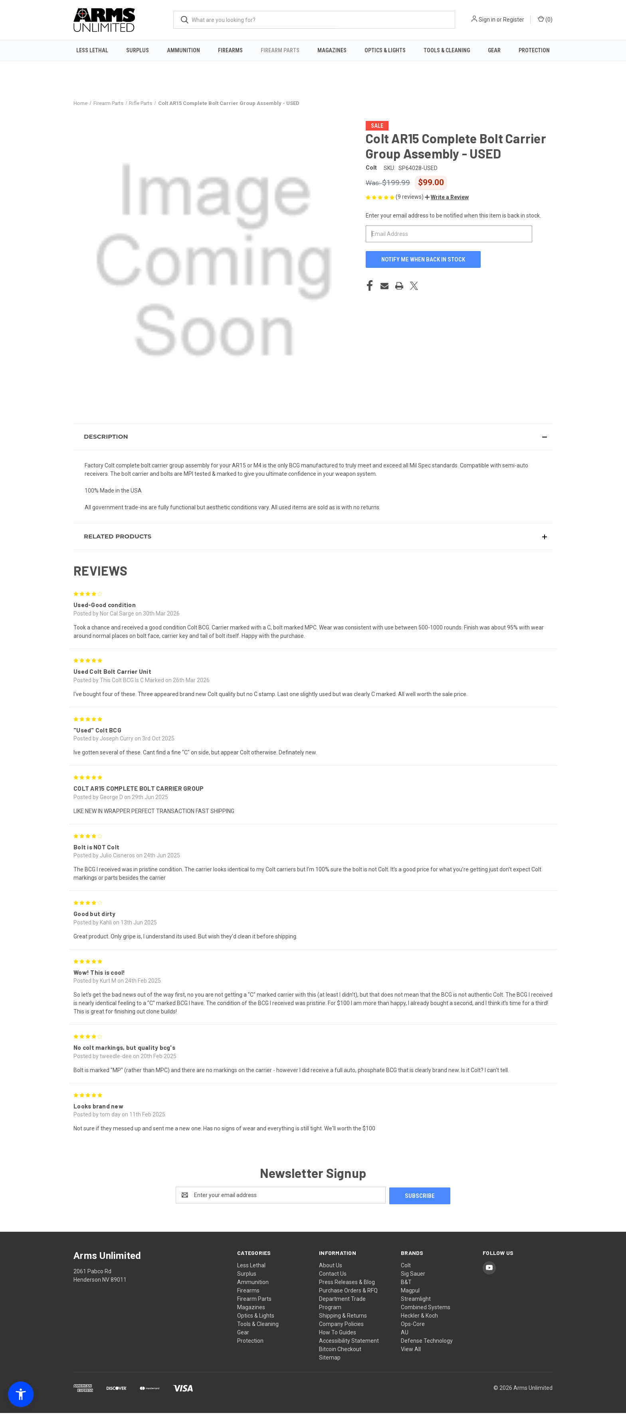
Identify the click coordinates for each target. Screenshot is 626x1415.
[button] (447, 200)
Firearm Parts (280, 50)
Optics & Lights (385, 50)
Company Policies (341, 1326)
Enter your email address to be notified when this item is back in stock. (453, 218)
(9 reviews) (410, 199)
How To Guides (337, 1334)
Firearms (230, 50)
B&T (406, 1284)
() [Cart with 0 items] (545, 19)
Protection (534, 50)
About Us (330, 1267)
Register (513, 19)
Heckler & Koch (419, 1317)
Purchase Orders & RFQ (348, 1292)
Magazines (332, 50)
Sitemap (330, 1359)
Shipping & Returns (343, 1317)
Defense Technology (427, 1343)
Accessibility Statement (349, 1343)
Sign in (487, 19)
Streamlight (416, 1301)
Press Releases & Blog (347, 1284)
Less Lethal (92, 50)
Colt (406, 1267)
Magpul (410, 1292)
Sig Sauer (413, 1276)
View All (411, 1351)
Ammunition (183, 50)
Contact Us (333, 1276)
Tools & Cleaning (447, 50)
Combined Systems (425, 1309)
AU (404, 1334)
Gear (494, 50)
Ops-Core (413, 1326)
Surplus (137, 50)
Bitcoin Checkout (340, 1351)
